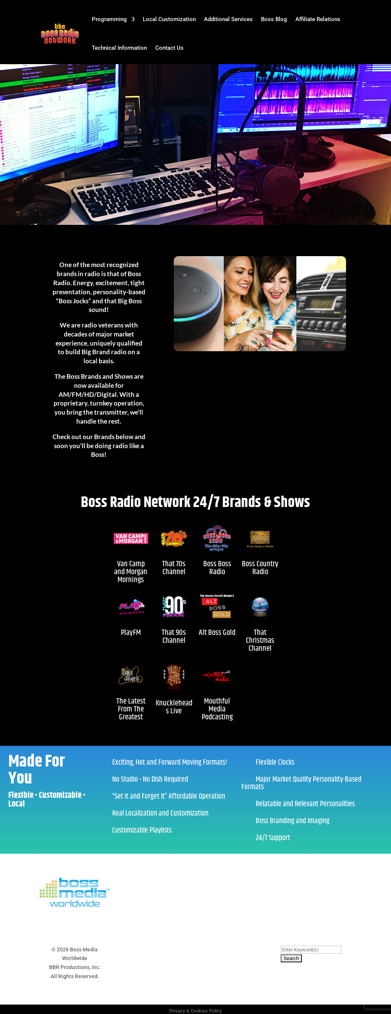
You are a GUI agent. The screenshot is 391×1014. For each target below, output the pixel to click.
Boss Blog (274, 19)
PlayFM (131, 633)
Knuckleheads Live (174, 707)
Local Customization (169, 19)
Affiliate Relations (317, 19)
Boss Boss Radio (217, 568)
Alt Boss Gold (217, 633)
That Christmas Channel (260, 640)
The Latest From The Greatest (130, 709)
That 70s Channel (173, 568)
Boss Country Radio (260, 568)
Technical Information (119, 48)
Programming (109, 19)
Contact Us (169, 48)
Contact (217, 949)
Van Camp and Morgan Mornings (130, 572)
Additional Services (228, 19)
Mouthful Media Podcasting (217, 709)
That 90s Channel (174, 637)
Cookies (194, 949)
